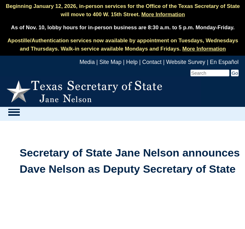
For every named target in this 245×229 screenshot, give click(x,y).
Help (131, 62)
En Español (224, 62)
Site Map (110, 62)
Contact (152, 62)
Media (87, 62)
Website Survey (185, 62)
